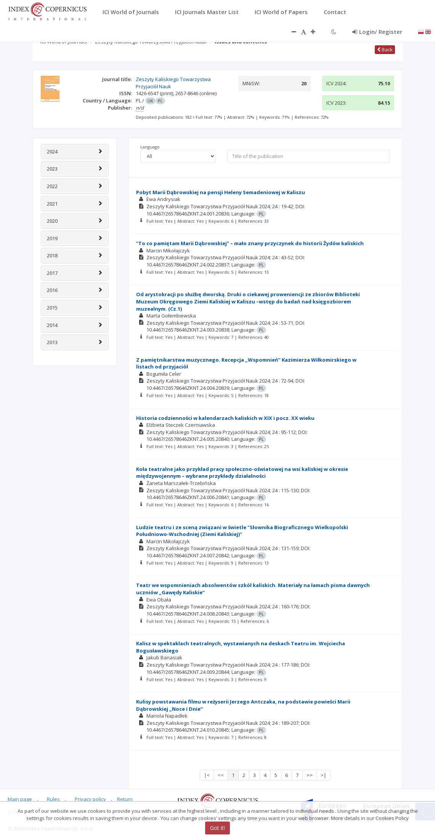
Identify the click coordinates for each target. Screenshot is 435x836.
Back (385, 49)
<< (221, 775)
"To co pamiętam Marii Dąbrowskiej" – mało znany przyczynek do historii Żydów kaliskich (250, 243)
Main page (20, 799)
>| (323, 775)
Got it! (217, 827)
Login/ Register (377, 31)
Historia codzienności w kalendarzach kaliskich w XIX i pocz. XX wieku (225, 418)
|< (207, 775)
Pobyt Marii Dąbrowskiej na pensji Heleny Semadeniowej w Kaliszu (220, 192)
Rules (53, 799)
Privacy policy (90, 799)
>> (310, 775)
